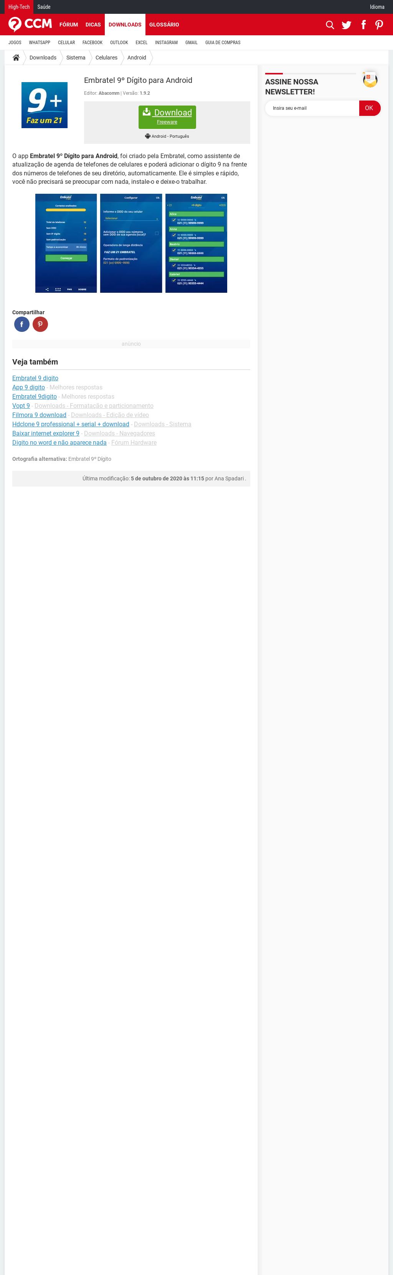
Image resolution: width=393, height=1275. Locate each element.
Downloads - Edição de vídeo (110, 415)
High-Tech (19, 7)
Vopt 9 (21, 405)
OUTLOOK (119, 42)
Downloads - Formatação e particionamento (94, 405)
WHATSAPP (39, 42)
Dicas (93, 24)
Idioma (377, 7)
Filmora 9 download (39, 415)
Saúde (43, 7)
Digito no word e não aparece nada (59, 442)
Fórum (68, 24)
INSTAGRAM (166, 42)
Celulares (106, 57)
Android (136, 57)
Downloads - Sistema (163, 424)
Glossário (164, 24)
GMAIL (191, 42)
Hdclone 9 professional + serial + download (70, 424)
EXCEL (141, 42)
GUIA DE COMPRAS (222, 42)
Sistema (76, 57)
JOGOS (14, 42)
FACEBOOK (92, 42)
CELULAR (66, 42)
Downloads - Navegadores (119, 433)
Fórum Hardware (134, 442)
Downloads (125, 24)
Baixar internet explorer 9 (45, 433)
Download (167, 116)
